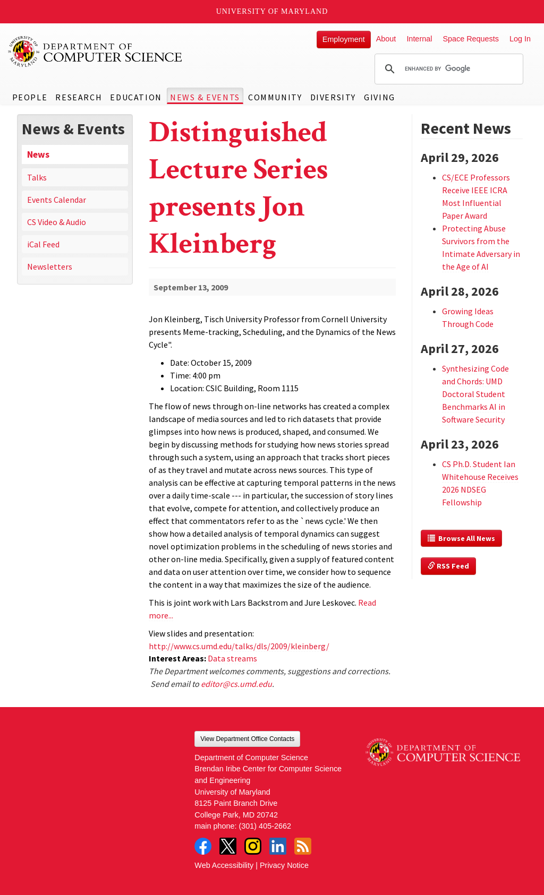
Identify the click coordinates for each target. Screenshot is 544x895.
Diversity (333, 97)
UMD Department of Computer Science (95, 51)
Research (78, 97)
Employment (343, 39)
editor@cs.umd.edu (236, 683)
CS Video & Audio (56, 222)
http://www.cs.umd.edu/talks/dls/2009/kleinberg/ (239, 646)
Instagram (252, 846)
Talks (37, 177)
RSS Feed (448, 566)
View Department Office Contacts (247, 739)
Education (136, 97)
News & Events (205, 97)
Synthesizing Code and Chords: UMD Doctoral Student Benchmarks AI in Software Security (475, 394)
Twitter (227, 846)
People (30, 97)
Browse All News (461, 538)
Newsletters (49, 266)
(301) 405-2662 (265, 826)
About (386, 39)
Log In (520, 39)
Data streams (232, 658)
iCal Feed (43, 244)
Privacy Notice (284, 865)
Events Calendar (56, 199)
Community (275, 97)
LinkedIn (277, 846)
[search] (447, 69)
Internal (419, 39)
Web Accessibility (223, 865)
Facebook (202, 846)
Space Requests (471, 39)
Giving (379, 97)
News (38, 154)
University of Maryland (272, 11)
